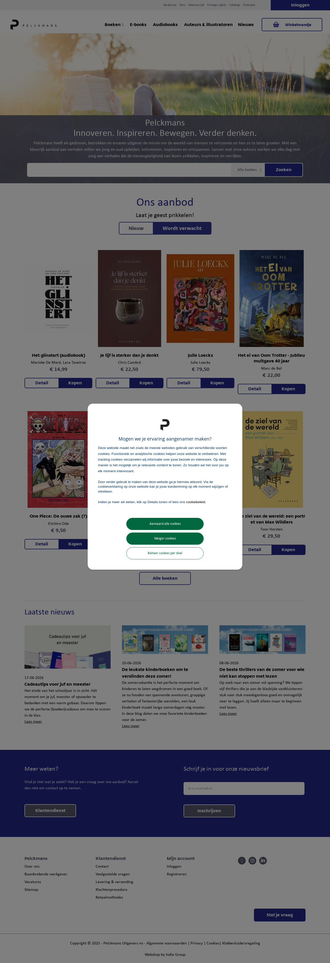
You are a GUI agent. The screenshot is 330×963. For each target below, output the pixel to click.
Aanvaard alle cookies (165, 524)
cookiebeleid (195, 502)
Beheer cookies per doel (165, 553)
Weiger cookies (165, 539)
